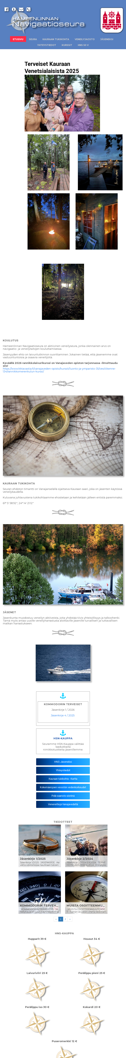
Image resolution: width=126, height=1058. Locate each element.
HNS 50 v (83, 45)
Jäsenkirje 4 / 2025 (63, 715)
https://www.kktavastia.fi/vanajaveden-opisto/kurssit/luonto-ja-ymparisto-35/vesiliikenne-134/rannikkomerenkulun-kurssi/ (59, 370)
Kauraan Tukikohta (56, 39)
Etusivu (18, 39)
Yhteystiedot (46, 45)
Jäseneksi (106, 39)
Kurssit (67, 45)
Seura (33, 39)
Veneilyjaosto (85, 39)
